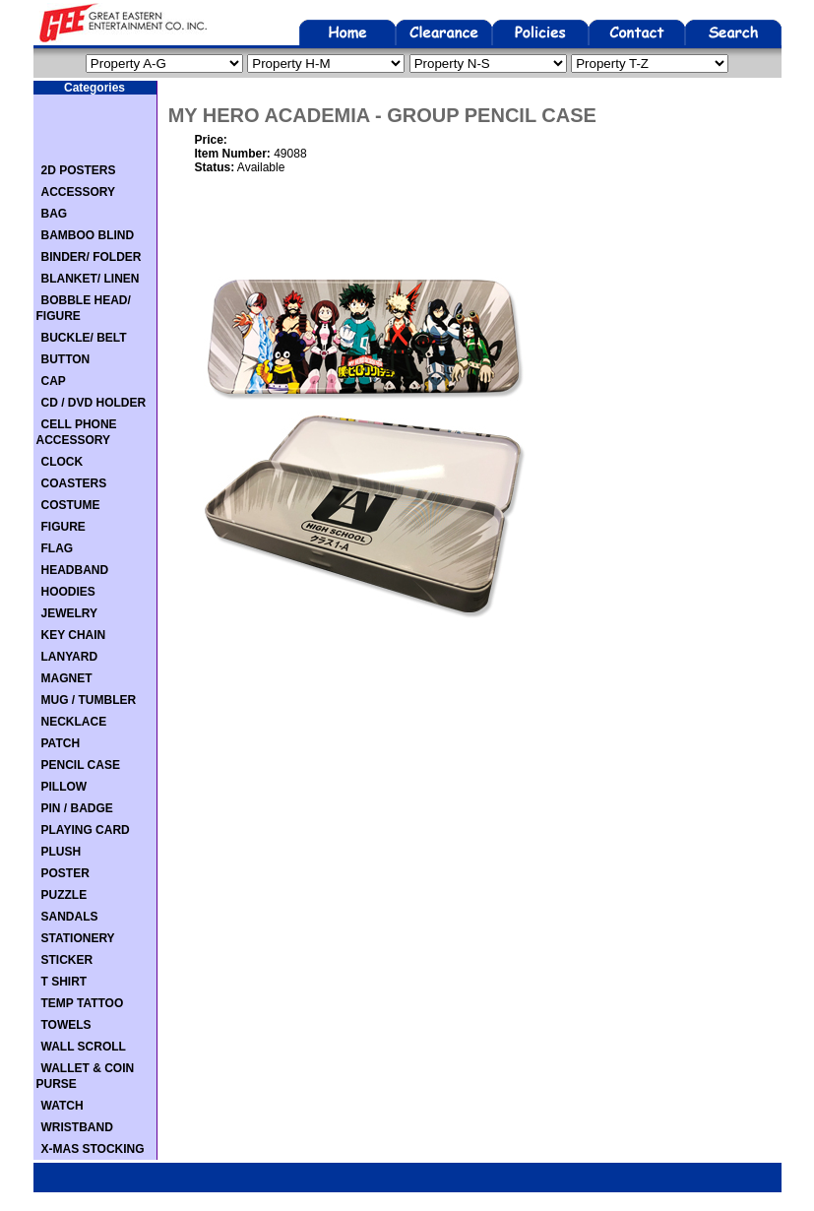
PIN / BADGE (77, 808)
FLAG (57, 548)
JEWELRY (69, 613)
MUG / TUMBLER (89, 700)
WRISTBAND (77, 1127)
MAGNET (67, 678)
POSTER (65, 873)
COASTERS (74, 483)
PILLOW (64, 787)
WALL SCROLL (83, 1046)
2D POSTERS (78, 170)
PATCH (61, 743)
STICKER (67, 960)
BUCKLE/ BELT (84, 338)
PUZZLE (64, 895)
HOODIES (68, 592)
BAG (54, 214)
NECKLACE (74, 722)
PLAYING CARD (85, 830)
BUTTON (66, 359)
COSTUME (70, 505)
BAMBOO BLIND (88, 235)
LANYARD (69, 657)
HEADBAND (75, 570)
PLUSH (61, 852)
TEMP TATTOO (82, 1003)
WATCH (62, 1106)
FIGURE (63, 527)
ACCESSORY (78, 192)
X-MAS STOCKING (93, 1149)
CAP (53, 381)
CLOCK (62, 462)
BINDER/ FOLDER (91, 257)
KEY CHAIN (73, 635)
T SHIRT (64, 981)
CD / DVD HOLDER (94, 403)
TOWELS (66, 1025)
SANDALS (69, 917)
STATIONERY (78, 938)
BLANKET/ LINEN (90, 279)
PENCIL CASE (80, 765)
